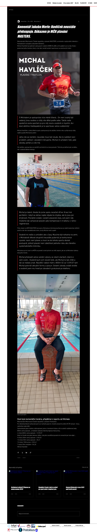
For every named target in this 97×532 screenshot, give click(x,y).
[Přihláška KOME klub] (79, 525)
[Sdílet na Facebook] (18, 452)
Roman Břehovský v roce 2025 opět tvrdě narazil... (75, 488)
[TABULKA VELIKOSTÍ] (55, 525)
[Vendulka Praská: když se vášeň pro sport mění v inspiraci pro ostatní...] (48, 477)
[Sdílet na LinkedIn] (26, 452)
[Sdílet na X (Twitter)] (22, 452)
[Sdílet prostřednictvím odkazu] (30, 452)
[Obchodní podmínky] (67, 525)
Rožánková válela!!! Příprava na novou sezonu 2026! (20, 488)
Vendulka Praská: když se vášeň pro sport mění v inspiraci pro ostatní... (47, 488)
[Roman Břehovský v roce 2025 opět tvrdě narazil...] (76, 477)
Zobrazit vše (85, 467)
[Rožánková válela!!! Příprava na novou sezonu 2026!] (21, 477)
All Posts (11, 10)
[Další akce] (79, 21)
